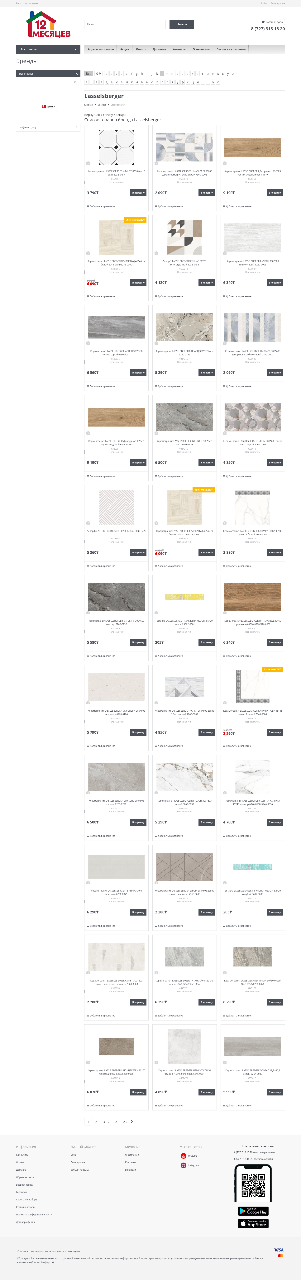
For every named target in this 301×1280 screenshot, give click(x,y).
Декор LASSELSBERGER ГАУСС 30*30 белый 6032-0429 (116, 531)
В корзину (138, 192)
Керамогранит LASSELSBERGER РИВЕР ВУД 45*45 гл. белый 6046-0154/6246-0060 (116, 262)
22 (115, 1122)
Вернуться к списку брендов (105, 115)
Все (88, 74)
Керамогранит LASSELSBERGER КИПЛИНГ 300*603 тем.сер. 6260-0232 (116, 622)
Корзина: (274, 22)
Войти (263, 3)
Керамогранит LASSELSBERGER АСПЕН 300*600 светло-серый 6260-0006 (253, 262)
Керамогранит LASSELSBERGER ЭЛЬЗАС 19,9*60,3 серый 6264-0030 (252, 1072)
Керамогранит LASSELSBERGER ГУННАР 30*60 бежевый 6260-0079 (116, 892)
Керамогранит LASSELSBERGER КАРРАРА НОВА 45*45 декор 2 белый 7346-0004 (252, 712)
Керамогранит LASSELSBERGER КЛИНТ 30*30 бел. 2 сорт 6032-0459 (116, 173)
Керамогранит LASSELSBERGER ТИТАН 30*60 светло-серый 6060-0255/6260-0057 (184, 982)
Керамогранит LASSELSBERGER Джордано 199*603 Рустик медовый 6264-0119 (253, 173)
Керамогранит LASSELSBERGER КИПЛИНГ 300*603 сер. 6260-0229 (184, 442)
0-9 (98, 74)
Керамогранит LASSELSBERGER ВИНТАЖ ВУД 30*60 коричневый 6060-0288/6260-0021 (252, 622)
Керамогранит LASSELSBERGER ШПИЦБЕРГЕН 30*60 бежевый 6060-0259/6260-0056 (116, 1072)
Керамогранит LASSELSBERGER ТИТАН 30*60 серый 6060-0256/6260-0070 (252, 982)
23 (125, 1122)
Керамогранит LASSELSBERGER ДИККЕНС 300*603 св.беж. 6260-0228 (116, 802)
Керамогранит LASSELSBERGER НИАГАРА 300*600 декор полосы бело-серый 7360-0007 (252, 352)
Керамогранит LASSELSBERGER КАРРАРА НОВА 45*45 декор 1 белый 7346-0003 (252, 532)
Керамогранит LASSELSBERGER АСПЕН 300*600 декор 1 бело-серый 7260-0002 (184, 712)
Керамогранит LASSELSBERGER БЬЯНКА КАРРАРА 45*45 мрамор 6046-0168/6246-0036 (253, 802)
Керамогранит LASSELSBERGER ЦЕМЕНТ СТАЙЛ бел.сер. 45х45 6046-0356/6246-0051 (184, 1072)
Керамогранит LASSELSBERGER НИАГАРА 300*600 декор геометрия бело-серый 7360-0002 (184, 173)
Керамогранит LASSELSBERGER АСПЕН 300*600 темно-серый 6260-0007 (116, 352)
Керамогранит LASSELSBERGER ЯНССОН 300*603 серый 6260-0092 (184, 802)
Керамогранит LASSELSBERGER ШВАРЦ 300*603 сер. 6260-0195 (184, 352)
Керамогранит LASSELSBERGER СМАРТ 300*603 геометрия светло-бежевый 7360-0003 (116, 982)
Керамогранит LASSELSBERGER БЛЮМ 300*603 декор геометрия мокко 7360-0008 (184, 892)
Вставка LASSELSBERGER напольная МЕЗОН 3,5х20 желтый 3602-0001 (184, 622)
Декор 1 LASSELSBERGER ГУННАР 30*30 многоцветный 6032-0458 (184, 262)
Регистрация (278, 3)
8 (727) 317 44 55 (243, 1159)
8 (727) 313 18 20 (243, 1152)
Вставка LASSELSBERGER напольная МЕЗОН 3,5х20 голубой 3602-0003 (253, 892)
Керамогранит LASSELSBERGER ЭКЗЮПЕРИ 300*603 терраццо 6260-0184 (116, 712)
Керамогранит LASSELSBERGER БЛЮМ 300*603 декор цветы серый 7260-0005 (252, 442)
